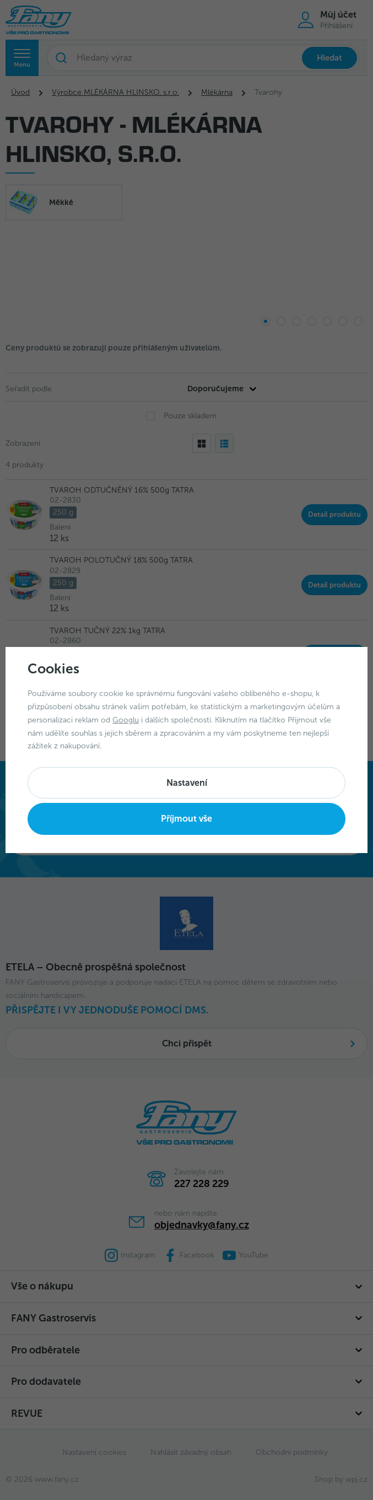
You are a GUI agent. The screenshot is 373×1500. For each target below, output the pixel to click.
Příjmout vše (186, 818)
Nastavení (186, 782)
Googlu (125, 720)
